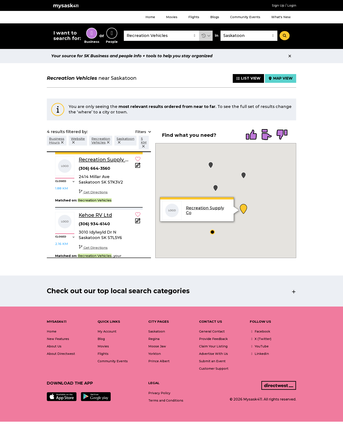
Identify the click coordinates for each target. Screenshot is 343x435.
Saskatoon (156, 331)
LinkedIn (259, 354)
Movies (171, 17)
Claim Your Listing (213, 346)
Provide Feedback (213, 339)
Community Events (245, 17)
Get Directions (93, 192)
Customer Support (213, 369)
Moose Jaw (157, 346)
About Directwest (61, 354)
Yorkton (154, 354)
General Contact (212, 331)
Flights (193, 17)
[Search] (285, 35)
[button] (206, 36)
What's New (281, 17)
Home (150, 17)
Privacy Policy (159, 393)
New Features (58, 339)
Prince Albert (159, 361)
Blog (101, 339)
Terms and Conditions (165, 400)
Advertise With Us (213, 354)
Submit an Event (212, 361)
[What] (161, 36)
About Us (54, 346)
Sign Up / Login (284, 5)
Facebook (260, 331)
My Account (107, 331)
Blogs (214, 17)
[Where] (248, 36)
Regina (153, 339)
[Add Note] (137, 167)
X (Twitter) (260, 339)
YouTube (259, 346)
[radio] (251, 135)
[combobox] (161, 36)
